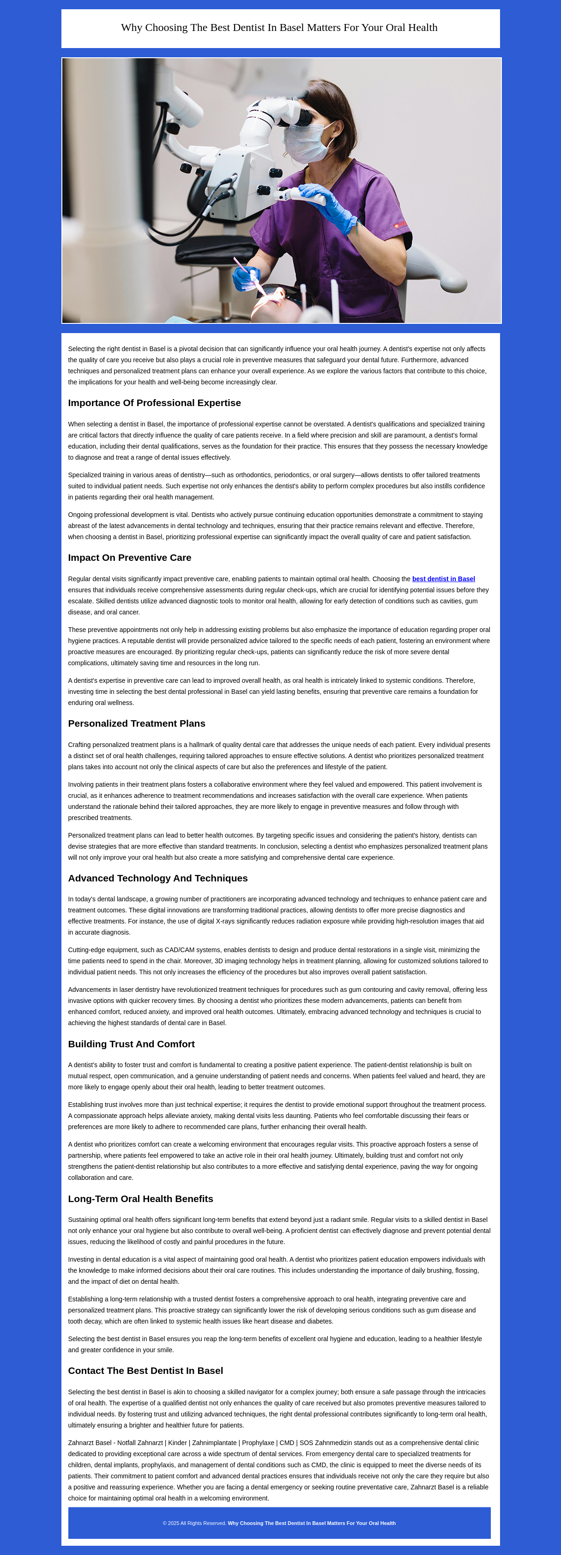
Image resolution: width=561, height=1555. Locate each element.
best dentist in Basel (443, 579)
